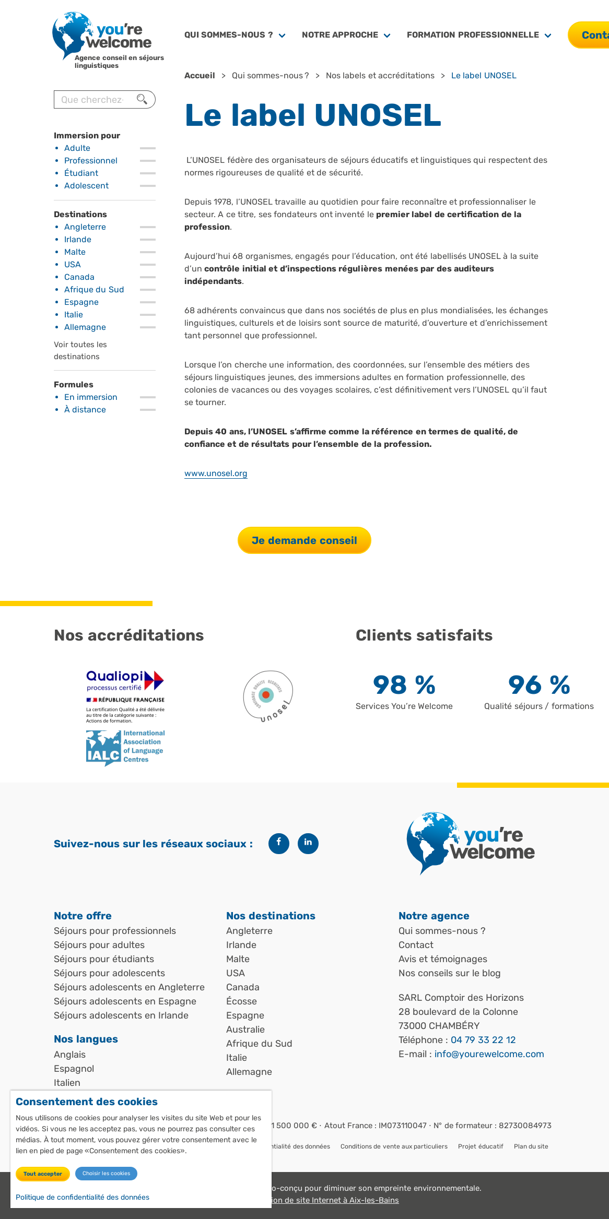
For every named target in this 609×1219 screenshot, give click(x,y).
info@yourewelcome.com (489, 1054)
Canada (79, 277)
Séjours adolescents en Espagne (125, 1001)
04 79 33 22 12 (483, 1040)
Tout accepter (43, 1174)
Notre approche (340, 35)
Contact (416, 945)
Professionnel (91, 160)
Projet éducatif (480, 1146)
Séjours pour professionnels (115, 931)
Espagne (81, 302)
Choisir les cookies (106, 1173)
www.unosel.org (216, 473)
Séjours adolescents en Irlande (121, 1015)
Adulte (77, 148)
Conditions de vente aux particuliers (394, 1146)
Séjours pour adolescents (109, 973)
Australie (245, 1029)
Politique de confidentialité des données (82, 1197)
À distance (85, 410)
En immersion (91, 397)
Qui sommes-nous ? (228, 35)
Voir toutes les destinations (80, 350)
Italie (73, 314)
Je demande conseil (304, 540)
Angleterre (85, 227)
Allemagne (85, 327)
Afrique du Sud (94, 289)
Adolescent (86, 186)
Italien (67, 1082)
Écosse (241, 1001)
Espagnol (74, 1068)
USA (72, 264)
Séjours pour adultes (99, 945)
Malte (75, 252)
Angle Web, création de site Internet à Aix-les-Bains (304, 1200)
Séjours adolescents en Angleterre (129, 987)
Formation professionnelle (472, 35)
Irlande (77, 239)
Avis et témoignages (443, 959)
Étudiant (81, 173)
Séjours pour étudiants (104, 959)
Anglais (70, 1054)
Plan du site (531, 1146)
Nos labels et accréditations (380, 75)
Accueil (199, 75)
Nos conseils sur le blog (450, 973)
